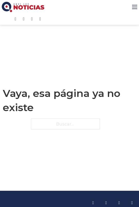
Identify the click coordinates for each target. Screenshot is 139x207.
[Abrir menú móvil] (134, 7)
